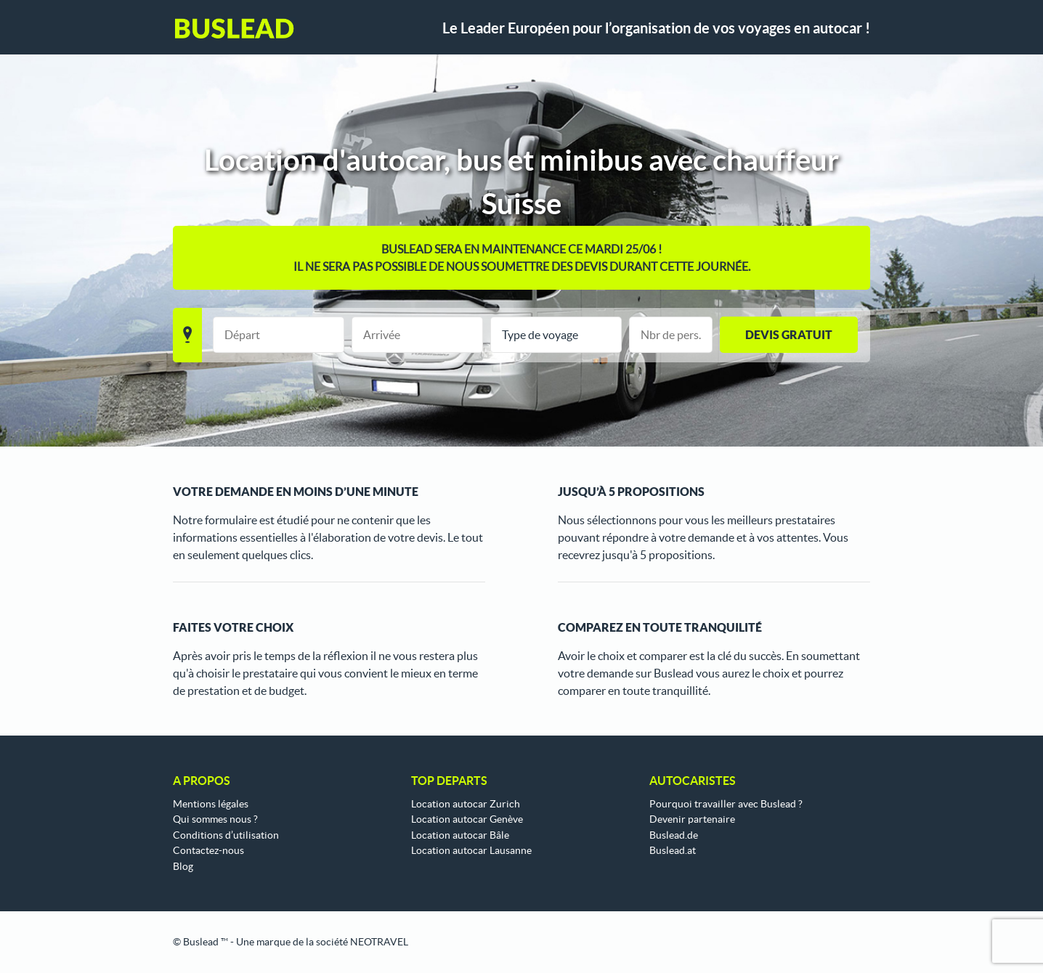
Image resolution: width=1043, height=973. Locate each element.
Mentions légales (210, 804)
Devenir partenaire (692, 819)
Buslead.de (673, 835)
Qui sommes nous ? (215, 819)
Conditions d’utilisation (226, 835)
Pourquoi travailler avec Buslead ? (726, 804)
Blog (183, 866)
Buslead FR (234, 28)
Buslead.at (672, 850)
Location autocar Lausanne (471, 850)
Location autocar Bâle (460, 835)
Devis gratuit (788, 334)
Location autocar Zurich (465, 804)
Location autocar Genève (467, 819)
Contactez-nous (208, 850)
